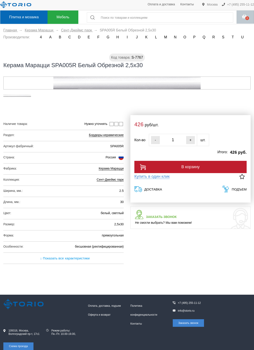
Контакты (187, 4)
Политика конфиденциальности (143, 310)
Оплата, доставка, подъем (104, 305)
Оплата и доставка (161, 4)
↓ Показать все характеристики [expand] (63, 258)
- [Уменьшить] (155, 140)
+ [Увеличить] (190, 140)
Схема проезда (18, 346)
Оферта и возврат (99, 314)
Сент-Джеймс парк (110, 179)
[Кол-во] (173, 140)
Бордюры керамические (106, 135)
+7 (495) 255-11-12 (238, 4)
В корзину (170, 167)
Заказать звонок (188, 323)
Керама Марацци (111, 168)
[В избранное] (242, 176)
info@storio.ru (186, 310)
